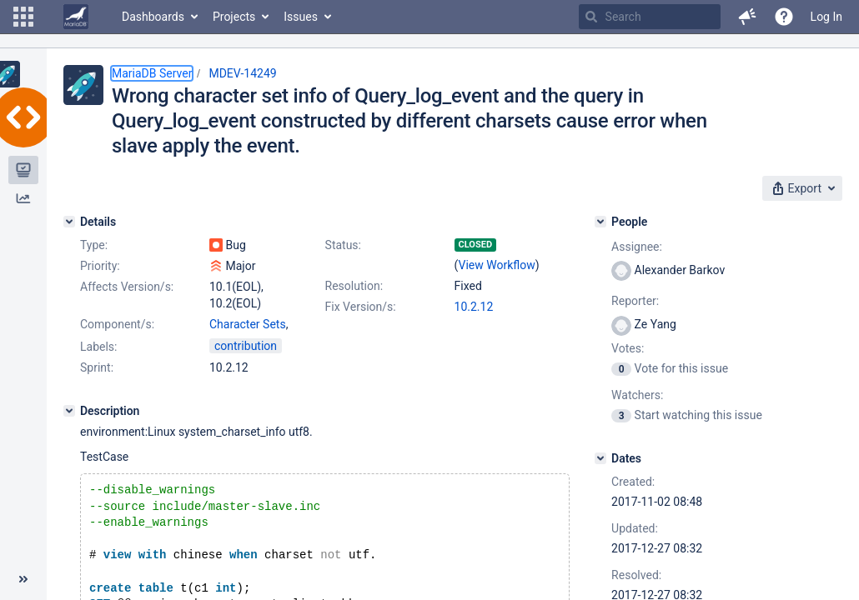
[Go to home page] (76, 16)
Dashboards (153, 16)
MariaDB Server (152, 73)
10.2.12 (474, 306)
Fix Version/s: (360, 306)
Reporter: (635, 301)
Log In (826, 16)
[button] (23, 16)
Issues (301, 16)
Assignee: (636, 246)
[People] (600, 222)
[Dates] (600, 458)
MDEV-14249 (242, 73)
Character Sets (247, 324)
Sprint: (96, 367)
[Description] (69, 411)
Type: (94, 245)
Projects (234, 16)
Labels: (98, 346)
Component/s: (117, 324)
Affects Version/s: (126, 286)
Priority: (100, 265)
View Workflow (497, 265)
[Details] (69, 222)
